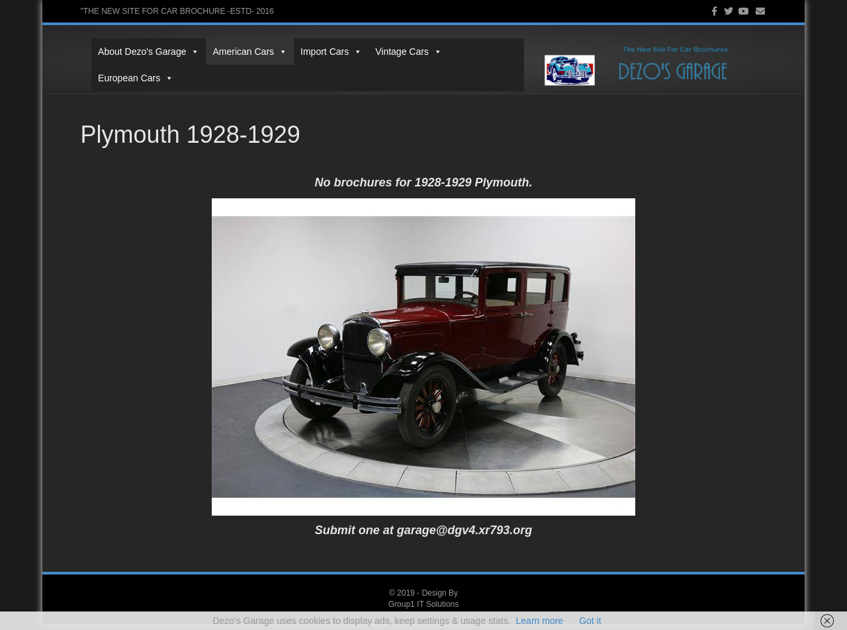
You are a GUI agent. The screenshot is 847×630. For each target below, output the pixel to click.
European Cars (481, 61)
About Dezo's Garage (138, 61)
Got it (590, 620)
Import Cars (320, 61)
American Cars (239, 61)
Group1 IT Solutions (423, 610)
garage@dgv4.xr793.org (465, 536)
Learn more (540, 620)
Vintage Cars (398, 61)
